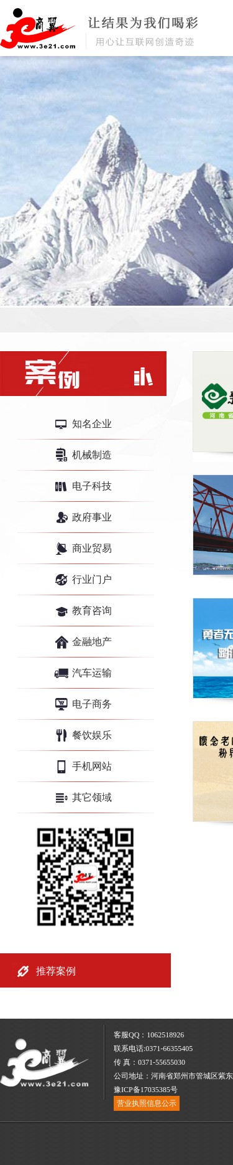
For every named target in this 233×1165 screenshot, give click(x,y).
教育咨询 (92, 610)
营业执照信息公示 (146, 1103)
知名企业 (92, 423)
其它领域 (92, 797)
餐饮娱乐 (92, 735)
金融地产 (92, 641)
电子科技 (92, 486)
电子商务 (92, 704)
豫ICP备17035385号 (146, 1089)
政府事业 (92, 517)
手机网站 (92, 766)
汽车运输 (92, 672)
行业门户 (92, 579)
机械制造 (92, 455)
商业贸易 (92, 548)
